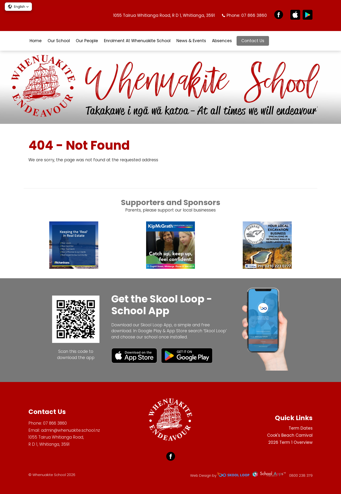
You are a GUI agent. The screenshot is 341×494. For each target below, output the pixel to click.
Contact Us (252, 41)
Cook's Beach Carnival (290, 435)
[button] (18, 6)
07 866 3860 (254, 15)
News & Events (191, 41)
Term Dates (301, 428)
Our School (59, 41)
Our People (87, 41)
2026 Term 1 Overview (290, 442)
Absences (222, 41)
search (276, 40)
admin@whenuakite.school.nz (70, 430)
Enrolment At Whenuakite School (137, 41)
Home (36, 41)
